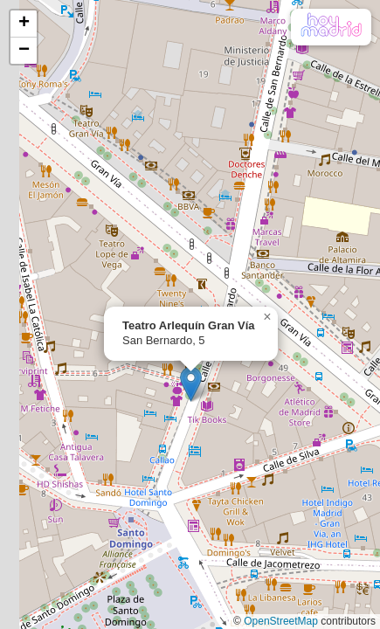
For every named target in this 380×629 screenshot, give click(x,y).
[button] (191, 384)
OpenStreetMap (281, 621)
